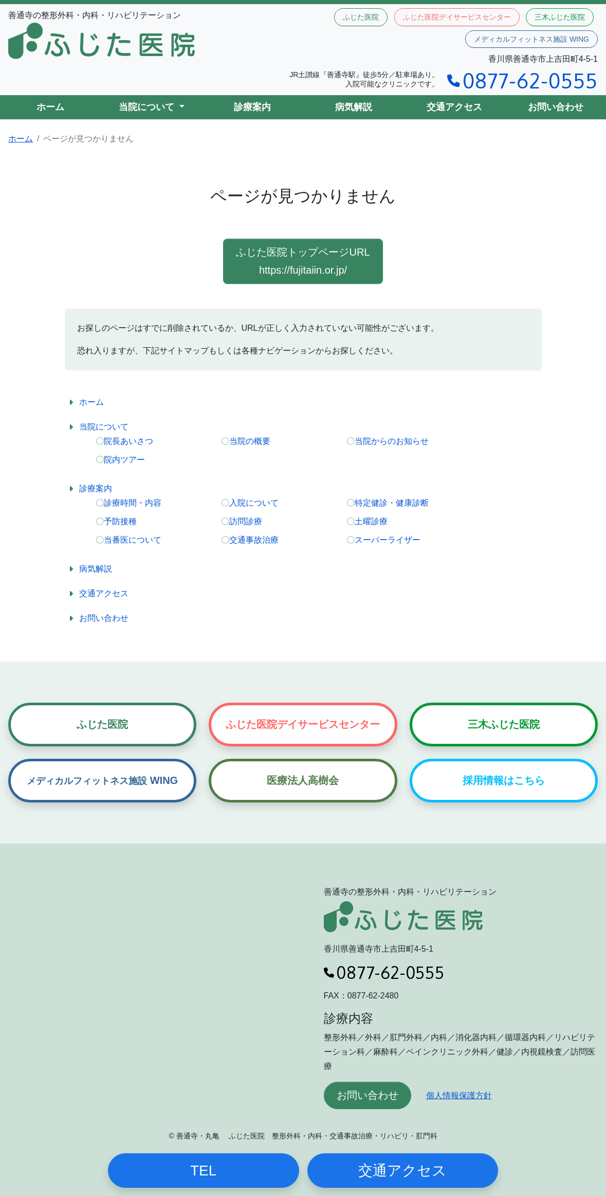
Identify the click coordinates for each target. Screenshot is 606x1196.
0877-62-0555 (522, 80)
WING (102, 780)
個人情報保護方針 (459, 1095)
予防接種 (120, 521)
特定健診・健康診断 (392, 502)
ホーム (50, 107)
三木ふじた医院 (560, 17)
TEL (203, 1171)
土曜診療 (371, 521)
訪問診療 (245, 521)
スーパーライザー (387, 539)
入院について (254, 502)
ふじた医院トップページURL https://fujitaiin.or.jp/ (303, 261)
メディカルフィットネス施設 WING (531, 39)
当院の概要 (249, 441)
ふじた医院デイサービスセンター (457, 17)
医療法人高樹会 (303, 780)
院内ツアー (124, 459)
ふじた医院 (361, 17)
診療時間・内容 (132, 502)
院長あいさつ (128, 441)
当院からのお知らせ (392, 441)
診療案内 (252, 107)
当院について (103, 426)
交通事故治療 (254, 539)
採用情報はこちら (504, 780)
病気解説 (353, 107)
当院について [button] (148, 107)
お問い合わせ (555, 107)
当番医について (132, 539)
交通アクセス (454, 107)
